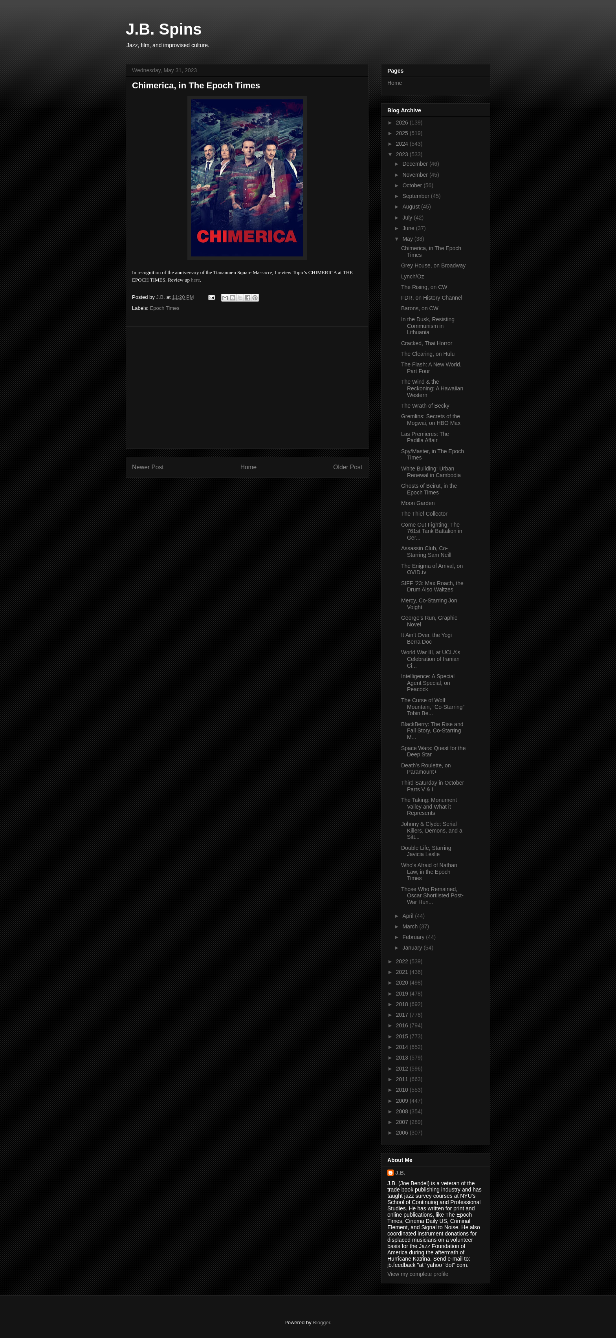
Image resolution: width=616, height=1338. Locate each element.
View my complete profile (417, 1274)
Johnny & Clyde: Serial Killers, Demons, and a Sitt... (431, 830)
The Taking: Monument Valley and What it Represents (429, 806)
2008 (403, 1111)
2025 (403, 133)
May (408, 239)
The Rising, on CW (424, 287)
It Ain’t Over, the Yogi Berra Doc (426, 638)
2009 (403, 1101)
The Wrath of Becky (425, 406)
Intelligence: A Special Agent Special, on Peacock (428, 683)
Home (248, 467)
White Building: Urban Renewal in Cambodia (431, 471)
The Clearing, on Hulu (428, 354)
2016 (403, 1025)
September (416, 196)
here (195, 280)
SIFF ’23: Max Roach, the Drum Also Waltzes (432, 586)
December (415, 164)
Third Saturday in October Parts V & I (432, 786)
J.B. (400, 1173)
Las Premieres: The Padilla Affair (425, 437)
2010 (403, 1090)
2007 (403, 1122)
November (415, 175)
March (410, 926)
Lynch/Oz (412, 276)
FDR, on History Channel (431, 298)
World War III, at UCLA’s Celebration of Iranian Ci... (430, 659)
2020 (403, 982)
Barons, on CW (419, 308)
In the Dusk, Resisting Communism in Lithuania (428, 326)
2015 (403, 1036)
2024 (403, 144)
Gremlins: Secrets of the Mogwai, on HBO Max (430, 419)
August (411, 206)
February (414, 937)
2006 (403, 1132)
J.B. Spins (164, 29)
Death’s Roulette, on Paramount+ (426, 768)
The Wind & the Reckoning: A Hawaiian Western (432, 388)
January (413, 947)
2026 (403, 122)
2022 (403, 961)
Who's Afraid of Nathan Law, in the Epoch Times (429, 872)
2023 (403, 154)
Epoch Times (165, 308)
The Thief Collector (424, 514)
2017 (403, 1015)
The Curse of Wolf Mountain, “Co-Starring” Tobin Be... (432, 707)
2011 (403, 1079)
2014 (403, 1047)
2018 (403, 1004)
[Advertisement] (247, 388)
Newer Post (148, 467)
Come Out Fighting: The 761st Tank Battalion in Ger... (431, 531)
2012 (403, 1068)
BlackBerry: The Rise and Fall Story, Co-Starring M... (432, 731)
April (408, 916)
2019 (403, 993)
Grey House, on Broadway (433, 265)
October (413, 185)
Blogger (321, 1322)
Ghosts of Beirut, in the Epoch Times (429, 489)
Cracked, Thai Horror (426, 343)
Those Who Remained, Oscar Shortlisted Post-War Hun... (432, 896)
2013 (403, 1057)
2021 (403, 972)
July (408, 217)
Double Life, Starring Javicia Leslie (426, 851)
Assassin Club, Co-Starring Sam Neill (426, 551)
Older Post (347, 467)
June (409, 228)
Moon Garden (418, 503)
